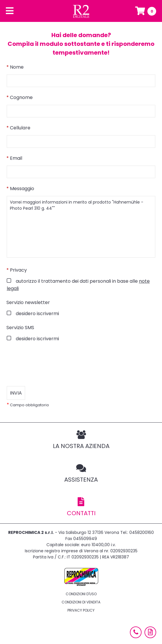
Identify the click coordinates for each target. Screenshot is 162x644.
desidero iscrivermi (37, 313)
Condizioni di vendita (81, 602)
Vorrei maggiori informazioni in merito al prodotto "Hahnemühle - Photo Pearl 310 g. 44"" (81, 227)
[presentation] (51, 364)
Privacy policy (81, 610)
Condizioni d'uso (81, 593)
